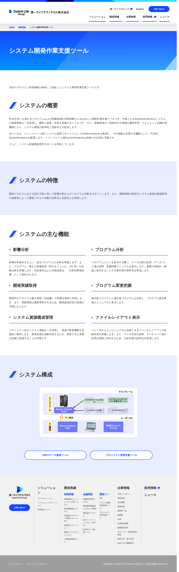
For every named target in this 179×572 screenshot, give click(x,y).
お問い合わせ (159, 9)
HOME (12, 27)
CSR (119, 519)
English (140, 9)
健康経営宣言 (122, 528)
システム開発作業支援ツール (105, 505)
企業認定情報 (122, 523)
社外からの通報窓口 (125, 543)
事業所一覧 (121, 511)
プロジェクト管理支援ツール (105, 515)
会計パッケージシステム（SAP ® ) (89, 522)
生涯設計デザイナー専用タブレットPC (71, 518)
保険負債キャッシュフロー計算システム (71, 502)
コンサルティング (44, 498)
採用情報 (152, 488)
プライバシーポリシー (37, 564)
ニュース (150, 494)
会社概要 (121, 502)
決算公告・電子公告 (125, 539)
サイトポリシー (16, 564)
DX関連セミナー (44, 510)
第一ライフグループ (121, 9)
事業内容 (121, 507)
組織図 (120, 515)
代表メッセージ (123, 494)
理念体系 (121, 498)
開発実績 (22, 27)
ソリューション (46, 490)
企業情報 (123, 488)
